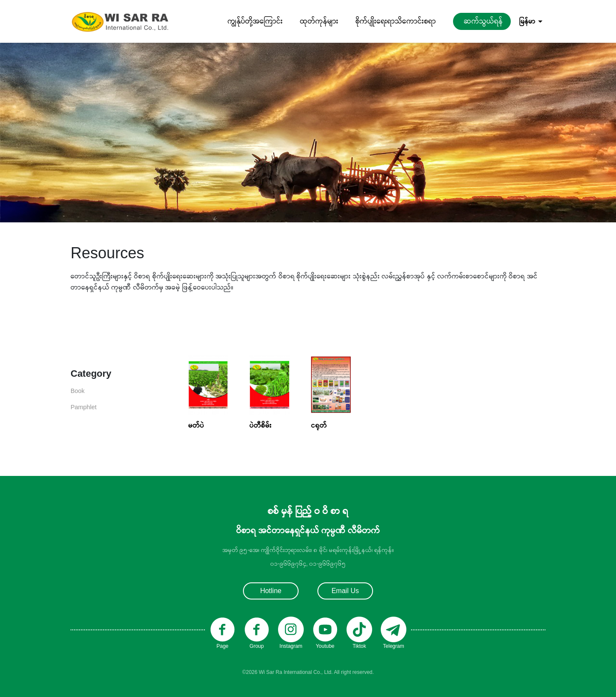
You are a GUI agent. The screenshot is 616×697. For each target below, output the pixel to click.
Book (78, 390)
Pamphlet (84, 407)
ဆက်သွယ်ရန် (483, 21)
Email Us (345, 590)
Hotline (270, 590)
